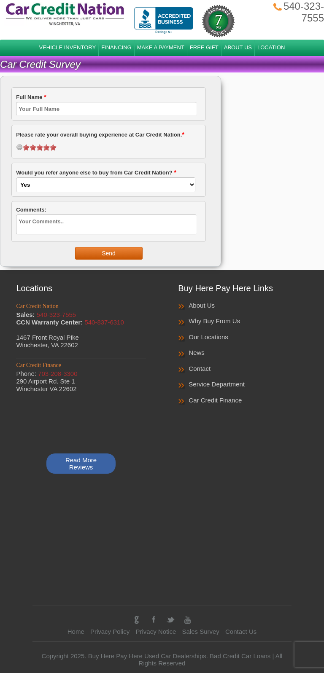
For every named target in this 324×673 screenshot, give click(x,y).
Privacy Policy (110, 631)
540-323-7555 (56, 314)
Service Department (217, 384)
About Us (202, 305)
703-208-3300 (57, 373)
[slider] (40, 147)
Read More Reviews (81, 463)
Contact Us (240, 631)
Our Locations (208, 337)
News (197, 352)
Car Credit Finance (215, 400)
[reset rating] (19, 147)
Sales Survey (200, 631)
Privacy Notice (155, 631)
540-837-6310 (104, 322)
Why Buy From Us (214, 320)
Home (76, 631)
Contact (200, 368)
